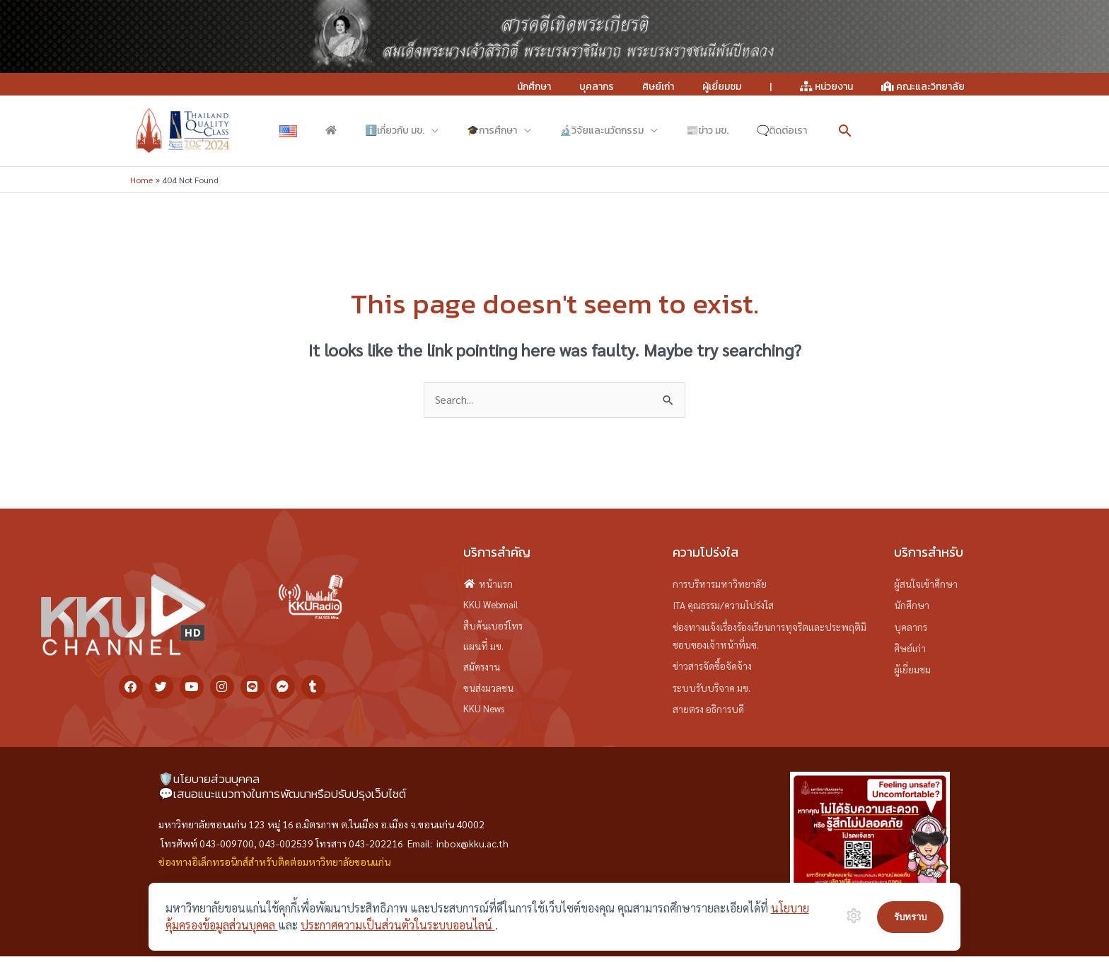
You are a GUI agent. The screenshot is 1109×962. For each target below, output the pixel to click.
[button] (681, 131)
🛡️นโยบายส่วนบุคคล (209, 784)
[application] (374, 131)
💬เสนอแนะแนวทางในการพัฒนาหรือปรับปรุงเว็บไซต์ (282, 799)
